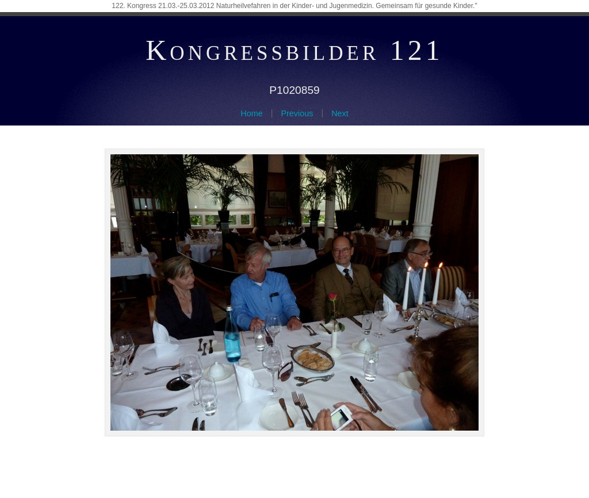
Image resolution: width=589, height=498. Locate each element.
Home (251, 113)
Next (340, 113)
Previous (297, 113)
